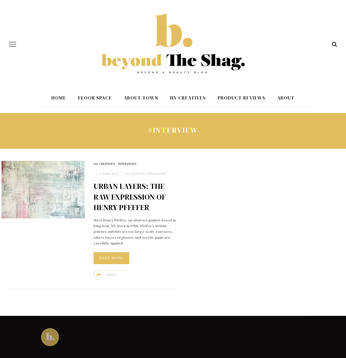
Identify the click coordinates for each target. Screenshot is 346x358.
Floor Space (95, 97)
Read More (111, 258)
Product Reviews (241, 97)
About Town (141, 97)
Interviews (127, 164)
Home (58, 97)
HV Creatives (188, 97)
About (286, 97)
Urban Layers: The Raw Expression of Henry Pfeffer (130, 197)
